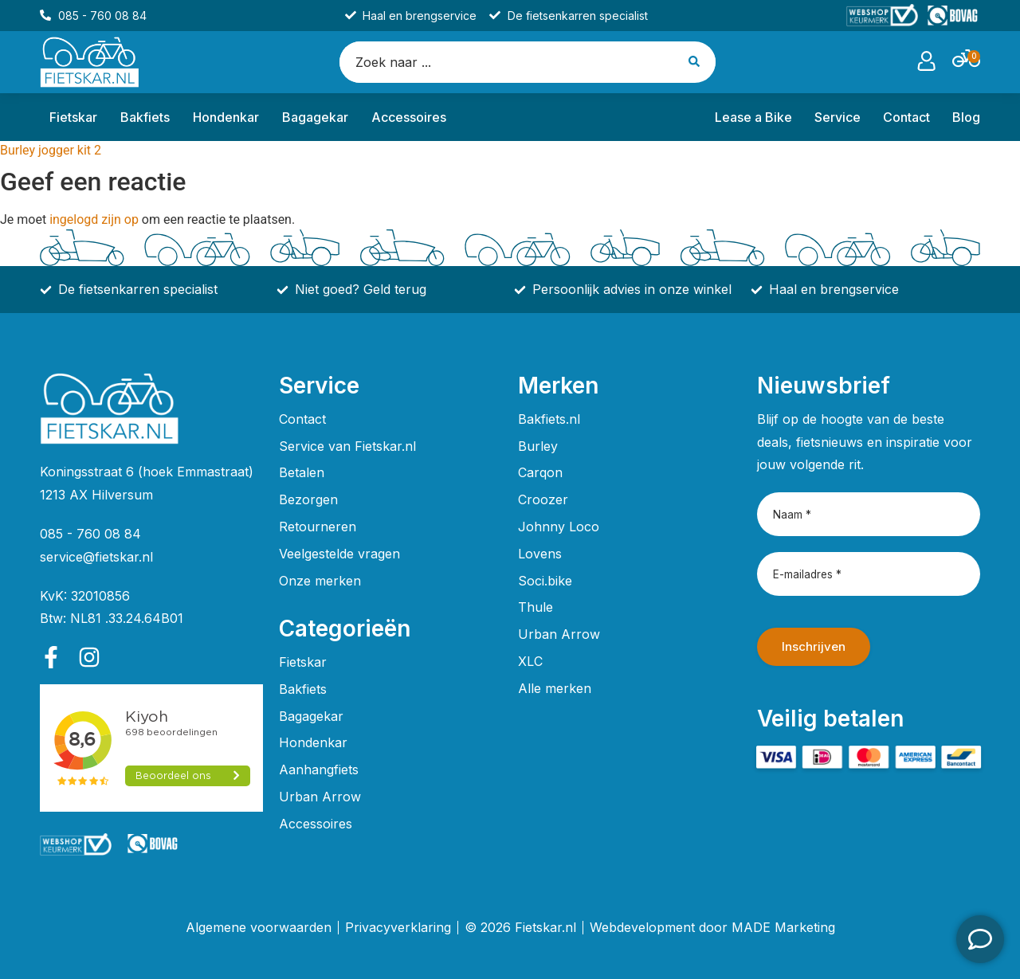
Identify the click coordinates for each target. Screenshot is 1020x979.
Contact (906, 117)
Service (837, 117)
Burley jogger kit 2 (50, 150)
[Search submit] (696, 61)
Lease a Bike (753, 117)
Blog (966, 117)
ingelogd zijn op (94, 219)
